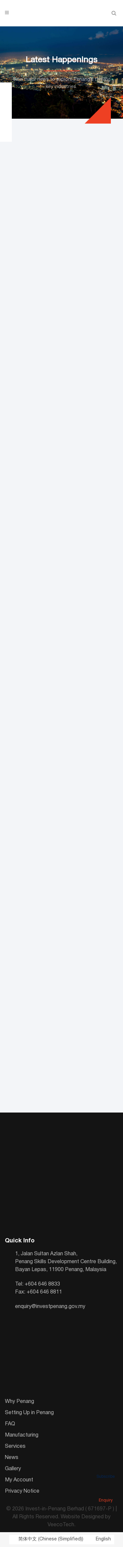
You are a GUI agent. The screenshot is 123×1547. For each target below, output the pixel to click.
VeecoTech (61, 1525)
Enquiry (105, 1491)
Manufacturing (21, 1435)
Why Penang (19, 1401)
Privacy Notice (22, 1491)
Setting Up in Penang (29, 1413)
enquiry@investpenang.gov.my (50, 1306)
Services (15, 1446)
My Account (19, 1480)
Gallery (13, 1469)
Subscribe (105, 1467)
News (11, 1457)
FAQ (10, 1424)
